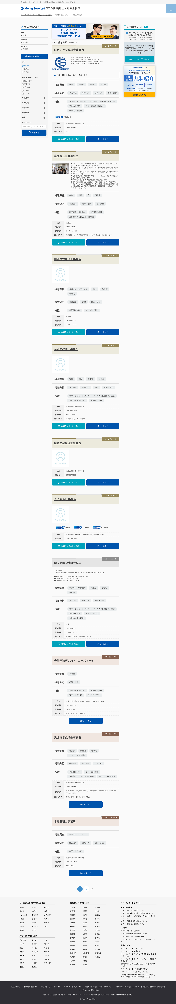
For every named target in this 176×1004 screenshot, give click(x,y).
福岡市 (46, 919)
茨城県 (72, 930)
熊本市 (46, 923)
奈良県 (85, 949)
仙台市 (22, 911)
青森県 (72, 911)
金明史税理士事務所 (66, 349)
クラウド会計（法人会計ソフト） (132, 910)
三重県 (85, 930)
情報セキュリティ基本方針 (50, 987)
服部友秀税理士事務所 (67, 259)
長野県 (85, 915)
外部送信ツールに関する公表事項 (127, 987)
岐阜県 (85, 919)
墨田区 (22, 963)
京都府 (85, 938)
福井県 (85, 907)
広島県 (97, 907)
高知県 (97, 926)
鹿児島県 (98, 953)
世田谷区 (35, 952)
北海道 (72, 907)
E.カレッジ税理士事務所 (69, 49)
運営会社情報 (15, 987)
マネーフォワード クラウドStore (132, 948)
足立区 (46, 955)
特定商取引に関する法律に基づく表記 (98, 987)
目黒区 (34, 944)
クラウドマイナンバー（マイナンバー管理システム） (138, 940)
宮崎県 (97, 942)
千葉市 (22, 919)
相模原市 (35, 926)
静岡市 (22, 930)
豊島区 (34, 967)
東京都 (72, 949)
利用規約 (77, 987)
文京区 (22, 955)
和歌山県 (86, 953)
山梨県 (85, 911)
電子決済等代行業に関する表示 (154, 987)
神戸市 (34, 930)
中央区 (22, 944)
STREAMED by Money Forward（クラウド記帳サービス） (138, 965)
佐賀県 (97, 934)
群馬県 (72, 938)
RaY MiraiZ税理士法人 (67, 562)
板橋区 (46, 948)
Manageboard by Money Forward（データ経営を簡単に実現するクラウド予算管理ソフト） (138, 976)
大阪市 (34, 923)
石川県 (72, 961)
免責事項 (67, 987)
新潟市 (34, 907)
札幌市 (22, 907)
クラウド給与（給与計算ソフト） (132, 931)
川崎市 (22, 926)
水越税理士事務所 (65, 821)
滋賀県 (85, 934)
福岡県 (97, 930)
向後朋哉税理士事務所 (67, 443)
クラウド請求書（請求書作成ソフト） (134, 921)
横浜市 (22, 923)
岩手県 (72, 915)
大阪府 (85, 942)
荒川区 (46, 944)
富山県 (72, 964)
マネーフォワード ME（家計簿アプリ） (135, 969)
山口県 (97, 911)
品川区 (34, 940)
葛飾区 (46, 959)
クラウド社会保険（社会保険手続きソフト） (136, 934)
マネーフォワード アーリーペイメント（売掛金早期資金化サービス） (138, 960)
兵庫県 (85, 945)
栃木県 (72, 934)
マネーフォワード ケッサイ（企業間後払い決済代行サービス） (138, 955)
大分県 (97, 949)
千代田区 (23, 940)
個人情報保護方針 (30, 987)
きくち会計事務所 (65, 499)
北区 (45, 940)
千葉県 (72, 945)
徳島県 (97, 915)
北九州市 (47, 915)
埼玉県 (72, 942)
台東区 (22, 959)
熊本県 (97, 945)
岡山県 (85, 964)
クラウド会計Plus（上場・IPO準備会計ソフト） (138, 913)
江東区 (22, 967)
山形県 (72, 923)
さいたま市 (23, 915)
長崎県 (97, 938)
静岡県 (85, 923)
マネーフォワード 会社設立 (130, 951)
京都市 (34, 919)
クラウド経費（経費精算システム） (133, 924)
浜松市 (34, 911)
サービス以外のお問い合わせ (89, 990)
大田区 (34, 948)
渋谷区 (34, 955)
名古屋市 (35, 915)
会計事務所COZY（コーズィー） (74, 660)
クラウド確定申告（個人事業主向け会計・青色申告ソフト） (138, 917)
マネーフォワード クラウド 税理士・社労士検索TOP (36, 15)
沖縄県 (97, 957)
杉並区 (34, 963)
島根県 (85, 961)
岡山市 (46, 907)
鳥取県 (85, 957)
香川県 (97, 919)
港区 (21, 948)
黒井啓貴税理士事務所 (67, 737)
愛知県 (85, 926)
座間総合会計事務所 (66, 155)
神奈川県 (73, 953)
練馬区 (46, 952)
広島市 (46, 911)
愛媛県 (97, 923)
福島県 (72, 926)
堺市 (45, 926)
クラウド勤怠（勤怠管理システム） (133, 936)
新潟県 (72, 957)
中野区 (34, 959)
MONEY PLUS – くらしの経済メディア (135, 972)
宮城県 (72, 919)
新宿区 (22, 952)
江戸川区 (47, 963)
